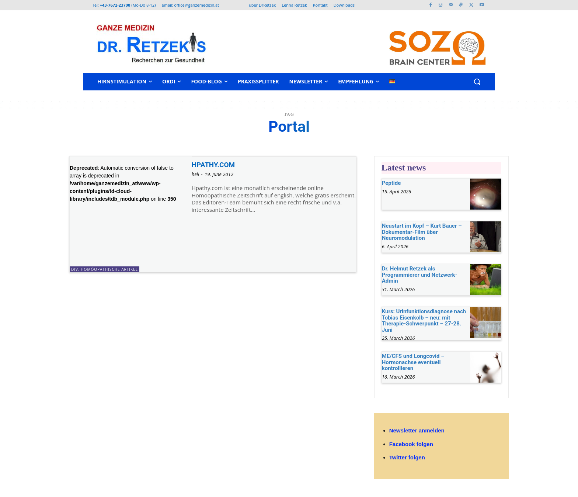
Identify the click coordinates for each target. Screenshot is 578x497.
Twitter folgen (407, 457)
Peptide (391, 183)
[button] (477, 81)
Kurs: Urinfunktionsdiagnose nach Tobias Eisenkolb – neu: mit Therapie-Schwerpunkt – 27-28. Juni (424, 320)
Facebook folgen (411, 444)
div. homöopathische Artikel (104, 269)
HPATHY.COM (216, 164)
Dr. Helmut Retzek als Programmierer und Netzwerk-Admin (419, 274)
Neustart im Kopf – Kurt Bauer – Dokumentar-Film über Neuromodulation (422, 231)
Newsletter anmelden (417, 430)
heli (195, 174)
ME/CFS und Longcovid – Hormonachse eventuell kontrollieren (413, 362)
